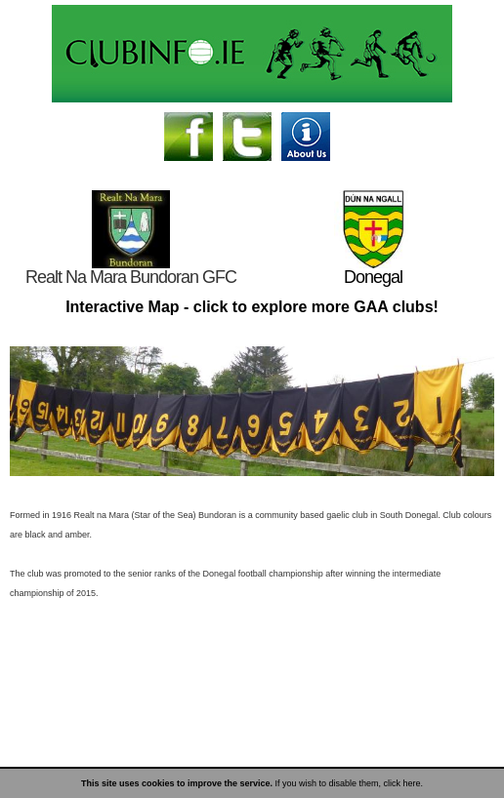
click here (402, 783)
